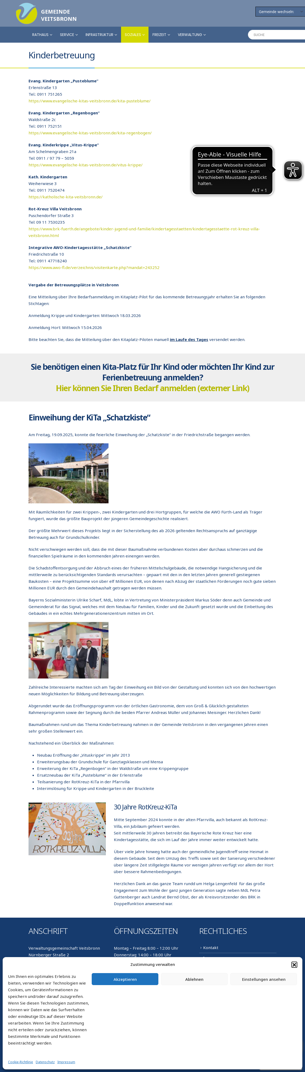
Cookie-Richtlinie (20, 1062)
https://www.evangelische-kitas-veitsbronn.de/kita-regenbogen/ (90, 132)
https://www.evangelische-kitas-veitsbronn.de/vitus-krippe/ (86, 164)
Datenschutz (45, 1062)
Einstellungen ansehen (264, 979)
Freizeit (159, 34)
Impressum (66, 1062)
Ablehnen (194, 979)
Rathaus (40, 34)
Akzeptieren (125, 979)
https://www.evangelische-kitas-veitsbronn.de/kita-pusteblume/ (90, 100)
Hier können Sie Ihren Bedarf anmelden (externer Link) (152, 388)
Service (67, 34)
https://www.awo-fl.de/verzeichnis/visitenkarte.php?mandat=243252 (94, 267)
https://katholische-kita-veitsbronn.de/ (66, 196)
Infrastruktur (99, 34)
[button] (294, 964)
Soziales (133, 34)
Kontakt (210, 947)
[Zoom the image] (26, 6)
